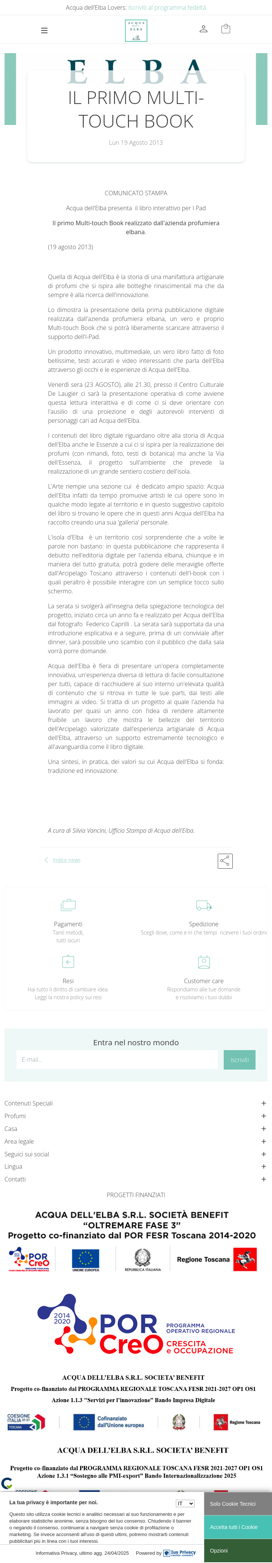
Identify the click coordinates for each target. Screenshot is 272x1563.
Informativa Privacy (56, 1553)
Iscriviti (239, 1060)
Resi (68, 981)
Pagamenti (68, 924)
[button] (225, 861)
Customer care (204, 981)
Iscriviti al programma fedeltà (167, 7)
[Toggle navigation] (44, 30)
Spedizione (203, 924)
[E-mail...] (117, 1059)
